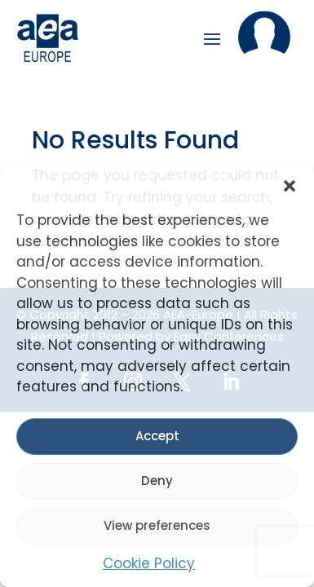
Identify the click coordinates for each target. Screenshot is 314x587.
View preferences (157, 525)
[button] (289, 186)
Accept (157, 435)
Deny (157, 480)
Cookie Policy (149, 563)
